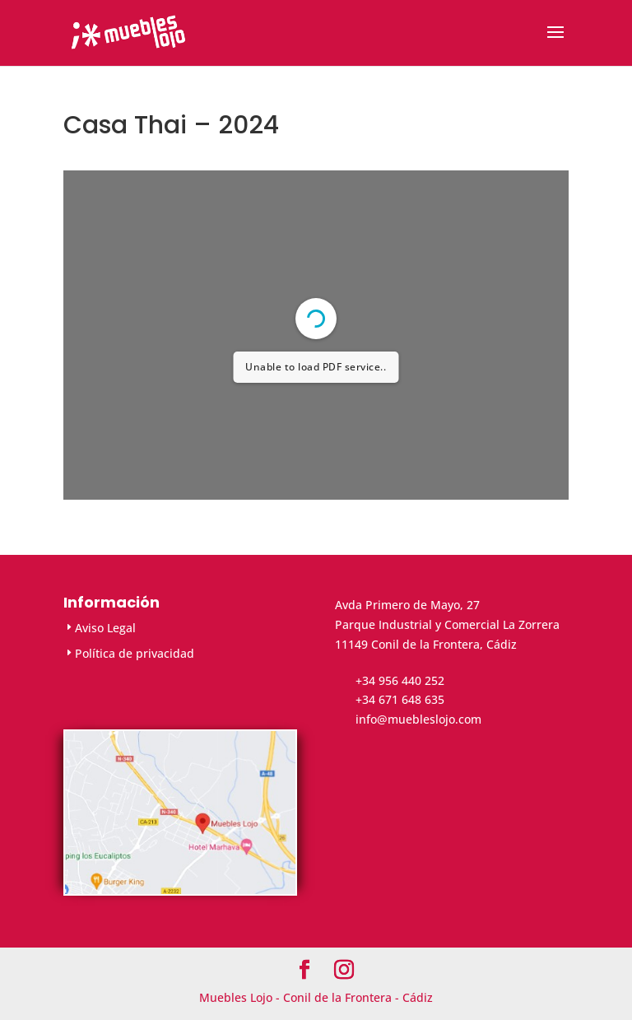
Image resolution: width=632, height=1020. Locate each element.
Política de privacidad (134, 653)
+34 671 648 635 (400, 699)
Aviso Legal (105, 628)
